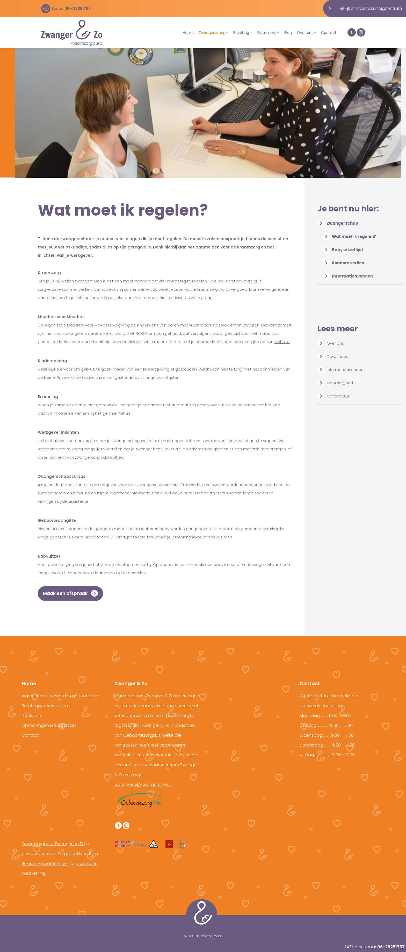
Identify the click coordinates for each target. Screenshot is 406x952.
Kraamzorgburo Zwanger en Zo (53, 844)
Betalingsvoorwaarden (45, 706)
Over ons (335, 343)
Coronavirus (338, 396)
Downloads (337, 356)
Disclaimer (32, 716)
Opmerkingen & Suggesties (49, 725)
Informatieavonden (352, 276)
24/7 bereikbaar (374, 947)
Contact (30, 735)
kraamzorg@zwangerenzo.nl (143, 784)
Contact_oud (340, 383)
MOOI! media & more (203, 936)
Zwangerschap (338, 223)
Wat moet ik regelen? (354, 236)
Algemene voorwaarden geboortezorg (61, 696)
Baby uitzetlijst (347, 249)
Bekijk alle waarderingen (45, 863)
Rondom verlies (348, 263)
